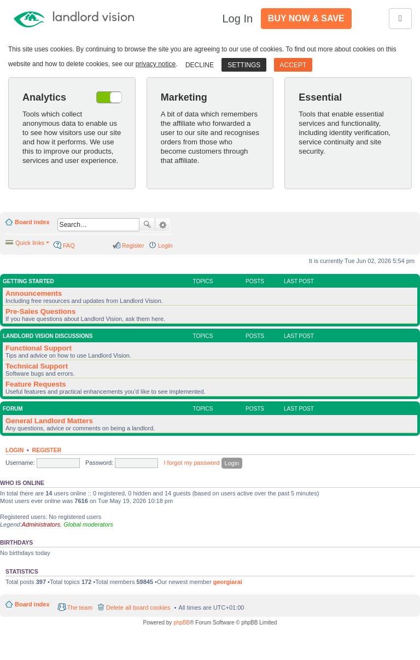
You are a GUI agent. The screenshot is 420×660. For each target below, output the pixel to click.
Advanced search (162, 225)
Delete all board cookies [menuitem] (138, 607)
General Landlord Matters (49, 421)
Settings (244, 65)
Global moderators (88, 524)
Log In (237, 19)
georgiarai (227, 582)
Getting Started (28, 281)
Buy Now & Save (306, 18)
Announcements (33, 293)
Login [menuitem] (165, 245)
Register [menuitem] (133, 245)
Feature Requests (35, 384)
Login (14, 450)
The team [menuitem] (79, 607)
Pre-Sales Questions (40, 311)
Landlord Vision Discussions (47, 336)
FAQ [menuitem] (69, 245)
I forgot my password (191, 462)
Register (47, 450)
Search (147, 224)
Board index (32, 222)
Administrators (41, 524)
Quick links (29, 243)
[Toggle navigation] (400, 18)
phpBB (181, 623)
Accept (293, 65)
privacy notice (156, 64)
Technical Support (36, 366)
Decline (199, 65)
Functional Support (38, 348)
